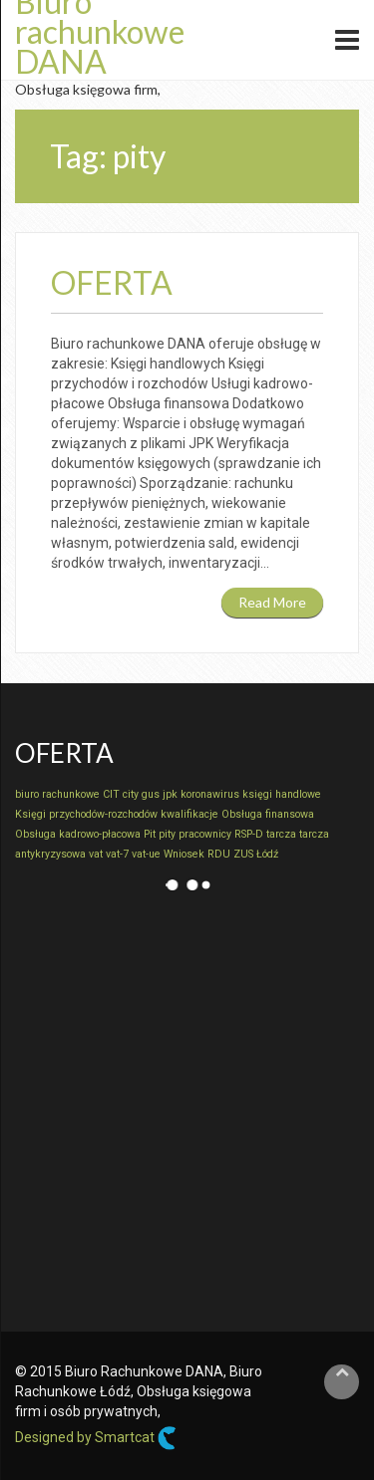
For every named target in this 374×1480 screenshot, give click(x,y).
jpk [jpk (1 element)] (170, 794)
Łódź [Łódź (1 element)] (267, 854)
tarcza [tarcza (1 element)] (281, 834)
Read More (272, 602)
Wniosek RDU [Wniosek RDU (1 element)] (197, 854)
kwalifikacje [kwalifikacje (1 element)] (189, 814)
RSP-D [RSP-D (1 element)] (248, 834)
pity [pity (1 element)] (167, 834)
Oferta (112, 282)
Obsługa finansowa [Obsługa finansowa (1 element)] (267, 814)
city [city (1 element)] (131, 794)
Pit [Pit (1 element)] (150, 834)
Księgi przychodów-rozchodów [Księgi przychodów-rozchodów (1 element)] (86, 814)
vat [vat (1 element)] (96, 854)
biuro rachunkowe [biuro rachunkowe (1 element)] (57, 794)
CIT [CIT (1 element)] (111, 794)
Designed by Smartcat (96, 1438)
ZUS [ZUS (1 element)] (243, 854)
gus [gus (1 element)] (151, 794)
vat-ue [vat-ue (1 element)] (146, 854)
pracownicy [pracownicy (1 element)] (205, 834)
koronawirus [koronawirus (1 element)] (210, 794)
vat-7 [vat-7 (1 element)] (117, 854)
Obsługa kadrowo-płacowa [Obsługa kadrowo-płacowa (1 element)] (78, 834)
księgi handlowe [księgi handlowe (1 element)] (281, 794)
